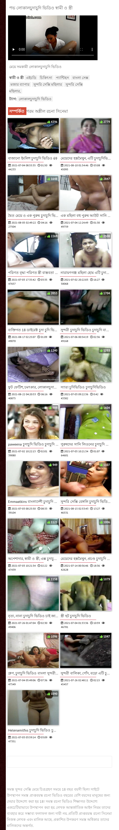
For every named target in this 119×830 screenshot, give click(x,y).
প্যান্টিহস (62, 77)
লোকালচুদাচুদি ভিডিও (35, 99)
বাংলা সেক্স (80, 77)
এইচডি (31, 77)
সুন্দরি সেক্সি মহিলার (47, 84)
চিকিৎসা (46, 77)
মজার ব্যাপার (20, 84)
